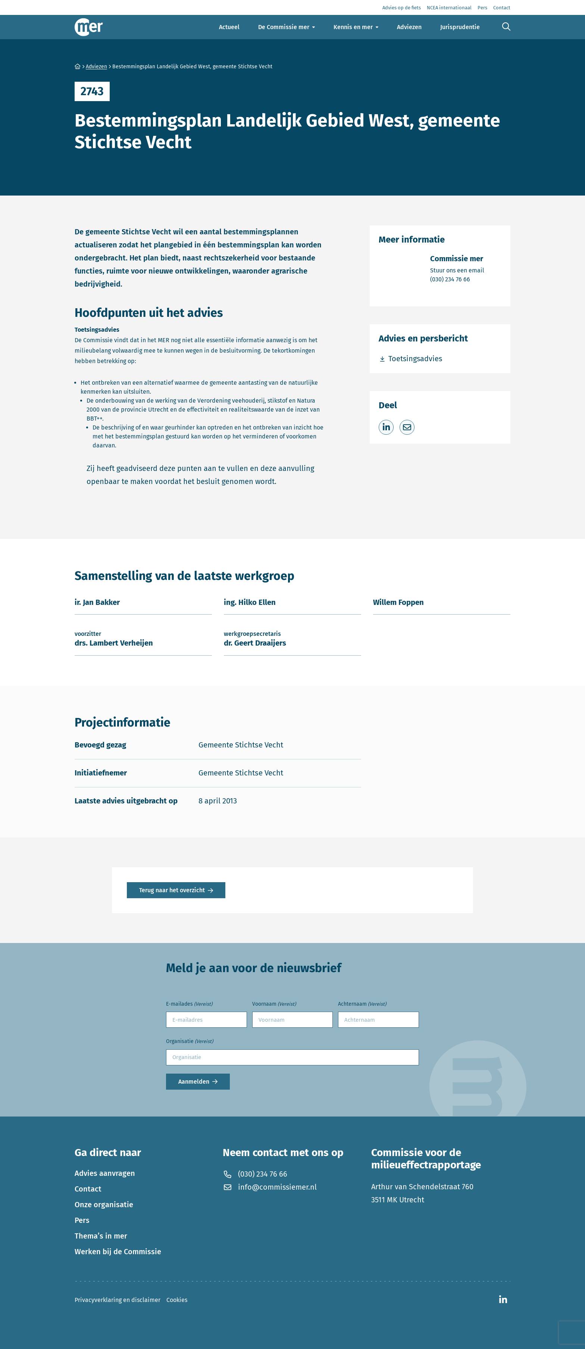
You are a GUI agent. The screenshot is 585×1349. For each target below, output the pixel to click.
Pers (82, 1220)
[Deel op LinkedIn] (386, 427)
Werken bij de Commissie (118, 1251)
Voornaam (274, 1004)
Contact (88, 1188)
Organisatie (189, 1041)
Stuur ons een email (457, 270)
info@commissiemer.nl (270, 1187)
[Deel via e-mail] (407, 427)
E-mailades (189, 1004)
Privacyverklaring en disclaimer (117, 1299)
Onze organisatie (104, 1204)
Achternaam (362, 1004)
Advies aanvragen (105, 1173)
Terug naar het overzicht (172, 890)
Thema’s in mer (101, 1235)
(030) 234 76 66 (457, 279)
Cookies (176, 1299)
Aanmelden (193, 1081)
